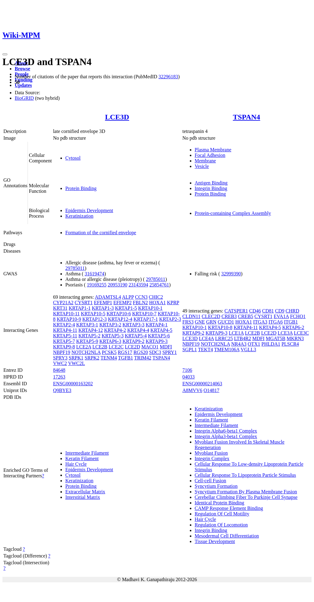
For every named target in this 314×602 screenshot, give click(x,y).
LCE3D (117, 117)
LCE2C (116, 346)
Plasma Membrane (213, 149)
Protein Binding (81, 188)
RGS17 (125, 352)
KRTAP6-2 (293, 327)
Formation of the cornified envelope (100, 232)
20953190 (117, 284)
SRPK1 (76, 357)
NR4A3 (239, 344)
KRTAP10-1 (150, 308)
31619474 (94, 273)
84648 (59, 370)
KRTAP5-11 (65, 335)
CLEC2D (211, 316)
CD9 (279, 310)
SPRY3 (60, 357)
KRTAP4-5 (161, 330)
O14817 (212, 390)
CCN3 (141, 297)
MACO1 (150, 346)
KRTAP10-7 (144, 313)
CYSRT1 (84, 302)
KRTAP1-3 (103, 308)
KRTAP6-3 (110, 341)
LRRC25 (224, 338)
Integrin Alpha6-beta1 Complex (226, 430)
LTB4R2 (242, 338)
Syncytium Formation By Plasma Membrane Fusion (246, 491)
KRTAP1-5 (126, 308)
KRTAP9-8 (64, 346)
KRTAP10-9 (69, 319)
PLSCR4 (290, 344)
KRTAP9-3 (157, 341)
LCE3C (301, 333)
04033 (188, 376)
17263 (59, 376)
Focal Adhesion (210, 155)
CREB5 (245, 316)
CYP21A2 (63, 302)
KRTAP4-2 (115, 330)
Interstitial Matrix (82, 497)
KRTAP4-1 (157, 324)
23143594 (138, 284)
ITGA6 (276, 321)
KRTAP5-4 (136, 335)
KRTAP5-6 (159, 335)
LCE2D (132, 346)
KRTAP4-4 (138, 330)
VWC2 (60, 363)
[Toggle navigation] (4, 54)
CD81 (268, 310)
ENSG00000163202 (73, 383)
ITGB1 (291, 321)
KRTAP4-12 (90, 330)
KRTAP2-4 (64, 324)
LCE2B (99, 346)
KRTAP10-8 (220, 327)
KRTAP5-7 (64, 341)
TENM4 (109, 357)
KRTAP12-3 (94, 319)
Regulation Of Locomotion (221, 524)
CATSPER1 (236, 310)
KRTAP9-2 (134, 341)
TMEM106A (226, 349)
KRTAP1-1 (80, 308)
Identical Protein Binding (219, 502)
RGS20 (140, 352)
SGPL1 (189, 349)
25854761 (159, 284)
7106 (187, 370)
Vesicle (202, 166)
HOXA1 (157, 302)
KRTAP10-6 (118, 313)
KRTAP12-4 (120, 319)
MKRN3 (295, 338)
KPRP (173, 302)
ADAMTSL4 (108, 297)
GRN (211, 321)
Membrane (205, 160)
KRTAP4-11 (65, 330)
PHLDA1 (271, 344)
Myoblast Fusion (211, 453)
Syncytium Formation (216, 486)
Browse (22, 68)
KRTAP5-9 (87, 341)
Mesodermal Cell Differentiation (227, 535)
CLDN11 (191, 316)
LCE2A (83, 346)
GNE (200, 321)
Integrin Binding (211, 188)
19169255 (96, 284)
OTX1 (254, 344)
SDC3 (155, 352)
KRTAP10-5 (93, 313)
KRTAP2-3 (170, 319)
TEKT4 (205, 349)
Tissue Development (215, 541)
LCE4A (206, 338)
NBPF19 (61, 352)
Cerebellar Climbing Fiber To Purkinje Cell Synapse (246, 497)
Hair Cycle (76, 464)
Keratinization (79, 216)
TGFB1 (125, 357)
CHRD (292, 310)
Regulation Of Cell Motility (222, 513)
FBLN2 (140, 302)
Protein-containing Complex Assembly (233, 213)
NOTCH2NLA (86, 352)
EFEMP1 (103, 302)
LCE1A (236, 333)
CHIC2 (156, 297)
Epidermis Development (89, 210)
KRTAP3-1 (87, 324)
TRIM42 (142, 357)
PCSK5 (109, 352)
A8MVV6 (192, 390)
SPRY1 (169, 352)
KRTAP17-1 (146, 319)
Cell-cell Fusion (210, 480)
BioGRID (24, 98)
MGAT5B (275, 338)
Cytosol (73, 158)
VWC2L (76, 363)
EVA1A (281, 316)
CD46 (255, 310)
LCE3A (285, 333)
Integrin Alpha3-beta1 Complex (226, 436)
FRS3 (187, 321)
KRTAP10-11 (66, 313)
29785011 (75, 268)
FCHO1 (298, 316)
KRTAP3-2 (110, 324)
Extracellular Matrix (85, 491)
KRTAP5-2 (89, 335)
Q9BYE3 (62, 390)
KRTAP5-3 (112, 335)
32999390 (231, 273)
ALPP (128, 297)
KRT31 (60, 308)
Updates (23, 85)
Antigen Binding (211, 182)
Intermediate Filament (87, 453)
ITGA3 (260, 321)
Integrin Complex (212, 458)
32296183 (168, 76)
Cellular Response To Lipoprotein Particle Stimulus (245, 475)
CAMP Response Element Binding (229, 508)
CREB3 (229, 316)
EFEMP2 (122, 302)
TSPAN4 (246, 117)
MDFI (166, 346)
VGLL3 (248, 349)
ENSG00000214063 (202, 383)
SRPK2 (92, 357)
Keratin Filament (82, 458)
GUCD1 (226, 321)
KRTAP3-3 (134, 324)
